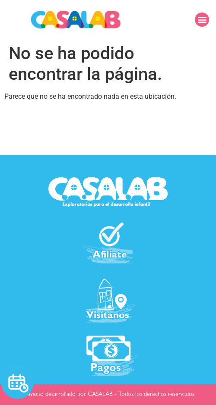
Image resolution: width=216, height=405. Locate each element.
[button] (202, 19)
